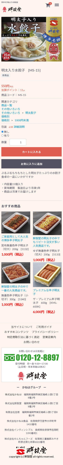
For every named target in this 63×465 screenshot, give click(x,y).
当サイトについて (22, 326)
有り (5, 135)
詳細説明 (19, 126)
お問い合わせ (32, 342)
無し (5, 131)
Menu (57, 3)
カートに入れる (31, 151)
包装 (4, 126)
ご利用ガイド (44, 326)
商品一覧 (6, 105)
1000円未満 (22, 120)
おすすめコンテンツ (16, 331)
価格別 (5, 116)
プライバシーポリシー (45, 331)
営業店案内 (49, 337)
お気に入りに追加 (31, 163)
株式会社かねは (13, 394)
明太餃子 (30, 112)
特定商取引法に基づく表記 (23, 337)
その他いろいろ (10, 109)
